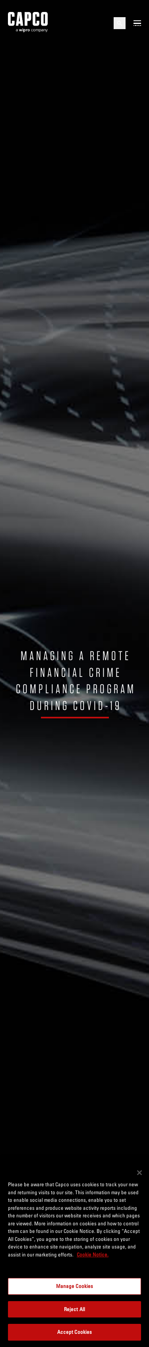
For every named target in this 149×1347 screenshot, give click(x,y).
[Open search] (120, 23)
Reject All (74, 1309)
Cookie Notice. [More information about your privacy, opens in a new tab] (92, 1254)
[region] (74, 1254)
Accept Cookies (74, 1332)
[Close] (139, 1172)
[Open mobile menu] (137, 23)
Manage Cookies (74, 1286)
